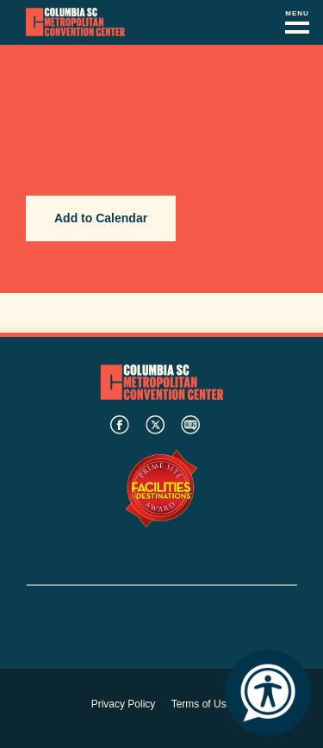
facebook (119, 424)
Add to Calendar (100, 218)
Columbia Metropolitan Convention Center (75, 22)
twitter (155, 424)
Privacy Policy (123, 704)
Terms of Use (202, 704)
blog (190, 424)
